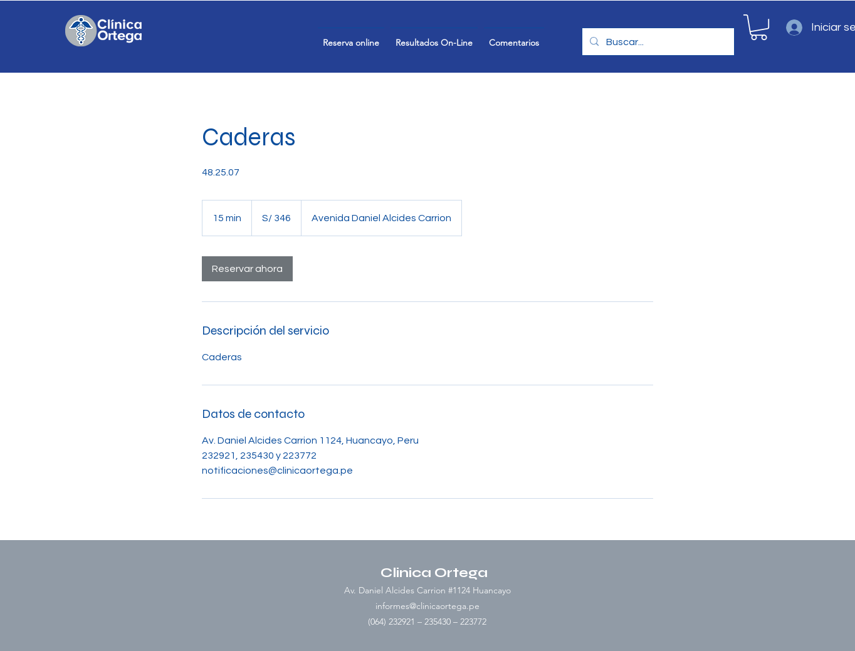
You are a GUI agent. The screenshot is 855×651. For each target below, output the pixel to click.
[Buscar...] (657, 42)
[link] (247, 268)
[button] (758, 27)
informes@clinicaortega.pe (427, 606)
